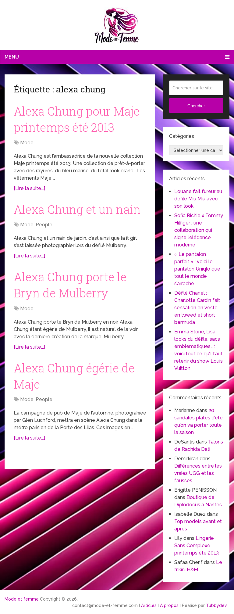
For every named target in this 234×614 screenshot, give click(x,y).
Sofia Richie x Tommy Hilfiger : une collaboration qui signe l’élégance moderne (198, 230)
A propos (169, 605)
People (44, 225)
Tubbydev (216, 605)
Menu (12, 57)
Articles (149, 605)
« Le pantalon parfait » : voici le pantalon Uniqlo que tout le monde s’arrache (197, 268)
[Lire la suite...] (29, 188)
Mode (27, 142)
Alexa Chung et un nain (77, 209)
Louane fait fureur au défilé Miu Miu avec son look (198, 199)
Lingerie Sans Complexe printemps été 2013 (196, 545)
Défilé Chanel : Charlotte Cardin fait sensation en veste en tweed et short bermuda (197, 307)
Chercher (196, 105)
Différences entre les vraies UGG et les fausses (198, 473)
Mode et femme (22, 599)
